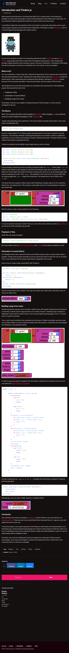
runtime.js (33, 542)
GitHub (10, 646)
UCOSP (52, 60)
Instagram (19, 646)
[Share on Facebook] (12, 590)
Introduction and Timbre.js (17, 10)
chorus (22, 259)
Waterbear (5, 31)
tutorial (30, 575)
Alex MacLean (11, 4)
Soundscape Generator (6, 617)
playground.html (7, 544)
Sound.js (5, 83)
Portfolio (54, 4)
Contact (63, 4)
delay (28, 259)
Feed (37, 646)
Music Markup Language (26, 406)
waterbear (37, 575)
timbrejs (23, 575)
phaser (32, 259)
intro (17, 575)
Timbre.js (13, 86)
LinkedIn (29, 646)
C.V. (46, 4)
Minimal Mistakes (31, 649)
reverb (41, 259)
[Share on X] (4, 590)
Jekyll (23, 649)
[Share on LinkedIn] (21, 590)
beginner (11, 575)
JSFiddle (39, 122)
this (54, 122)
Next (51, 602)
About (33, 4)
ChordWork (6, 239)
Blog (39, 4)
